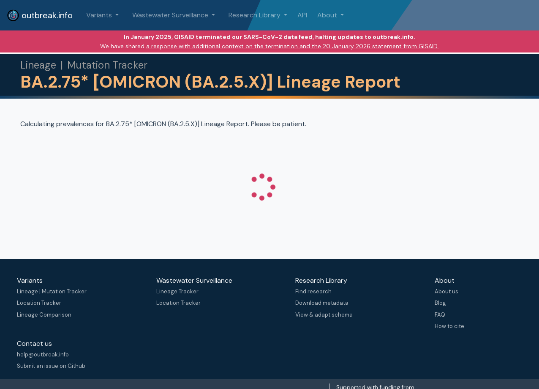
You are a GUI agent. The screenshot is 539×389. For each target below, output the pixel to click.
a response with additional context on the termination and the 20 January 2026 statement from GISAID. (292, 46)
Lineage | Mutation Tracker (52, 291)
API (302, 15)
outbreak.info (40, 15)
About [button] (328, 15)
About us (446, 291)
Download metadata (321, 302)
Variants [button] (100, 15)
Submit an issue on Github (51, 366)
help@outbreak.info (43, 354)
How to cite (449, 326)
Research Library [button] (255, 15)
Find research (313, 291)
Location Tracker (39, 302)
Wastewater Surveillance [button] (171, 15)
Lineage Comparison (44, 314)
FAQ (440, 314)
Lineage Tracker (177, 291)
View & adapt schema (324, 314)
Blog (440, 302)
